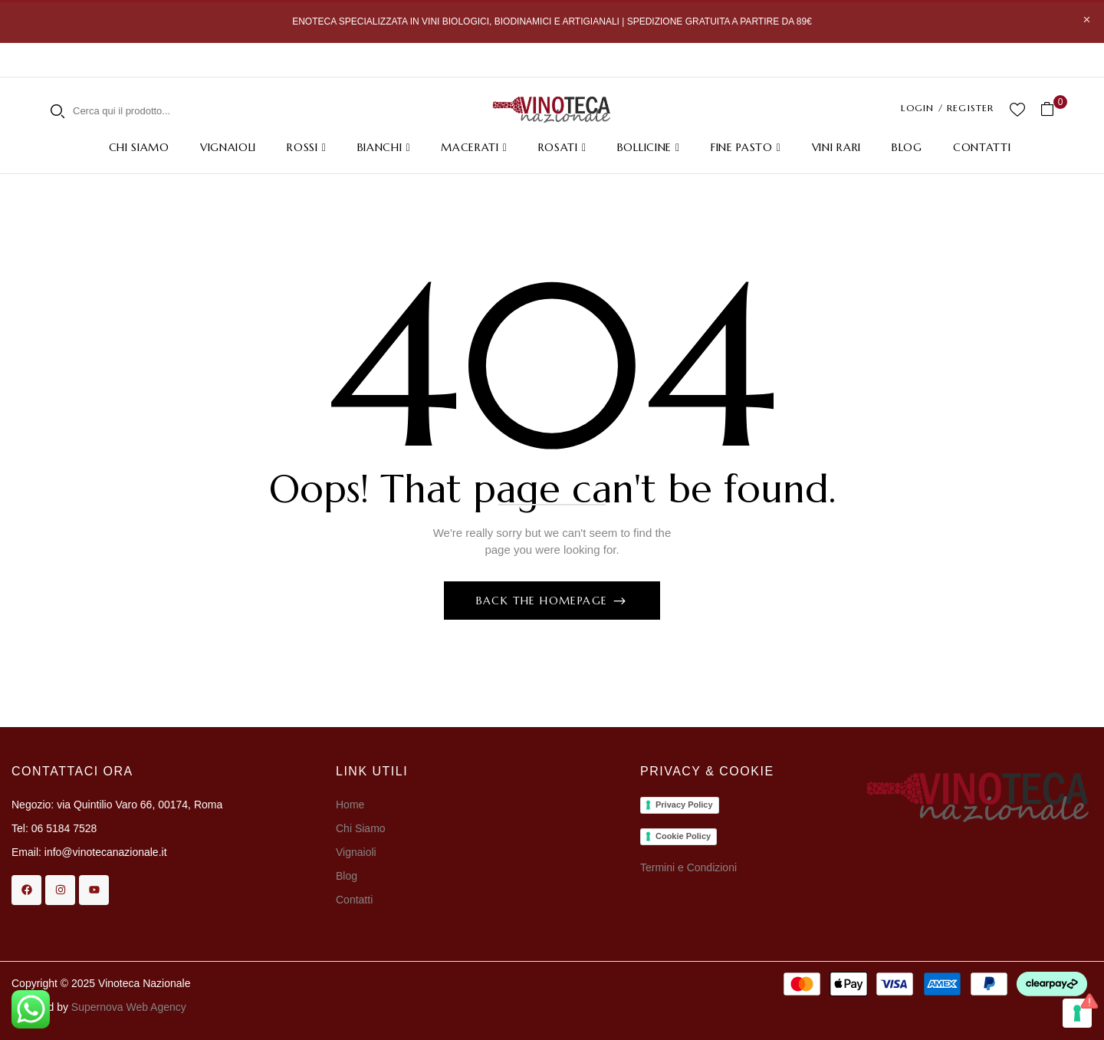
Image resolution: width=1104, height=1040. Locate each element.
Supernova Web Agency (128, 1007)
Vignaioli (356, 852)
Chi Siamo (362, 828)
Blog (346, 876)
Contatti (354, 900)
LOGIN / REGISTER (947, 108)
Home (350, 804)
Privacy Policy (684, 804)
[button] (1053, 109)
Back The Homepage (544, 600)
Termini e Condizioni (688, 867)
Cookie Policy (683, 836)
